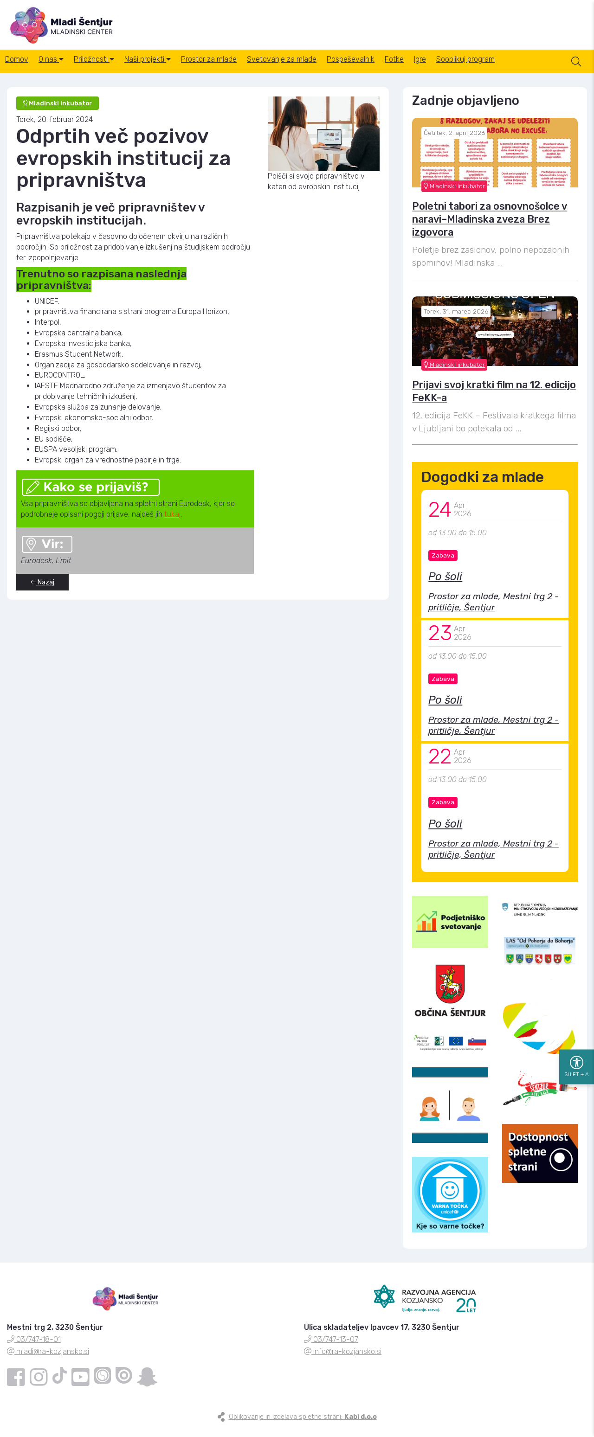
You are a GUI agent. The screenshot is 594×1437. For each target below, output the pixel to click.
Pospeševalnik (393, 69)
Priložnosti (110, 69)
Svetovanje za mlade (317, 69)
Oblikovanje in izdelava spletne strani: (303, 1425)
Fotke (442, 69)
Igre (475, 69)
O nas (60, 69)
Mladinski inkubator (454, 194)
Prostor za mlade (238, 69)
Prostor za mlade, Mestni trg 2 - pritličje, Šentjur (493, 610)
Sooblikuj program (527, 69)
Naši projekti (170, 69)
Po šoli (445, 584)
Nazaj (42, 590)
